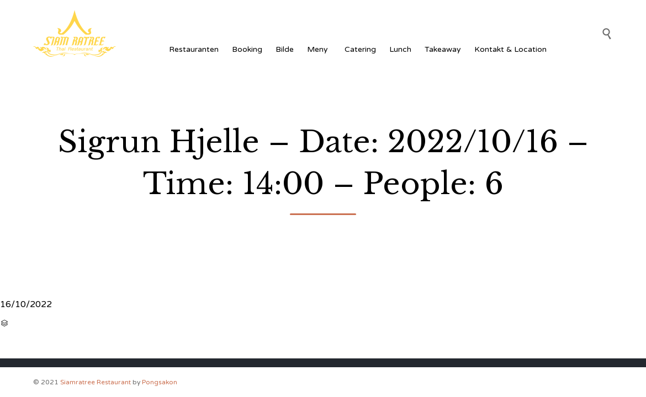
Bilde (285, 49)
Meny (319, 49)
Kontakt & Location (510, 49)
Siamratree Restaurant (95, 382)
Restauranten (194, 49)
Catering (360, 49)
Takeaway (443, 49)
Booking (247, 49)
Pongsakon (159, 382)
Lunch (400, 49)
